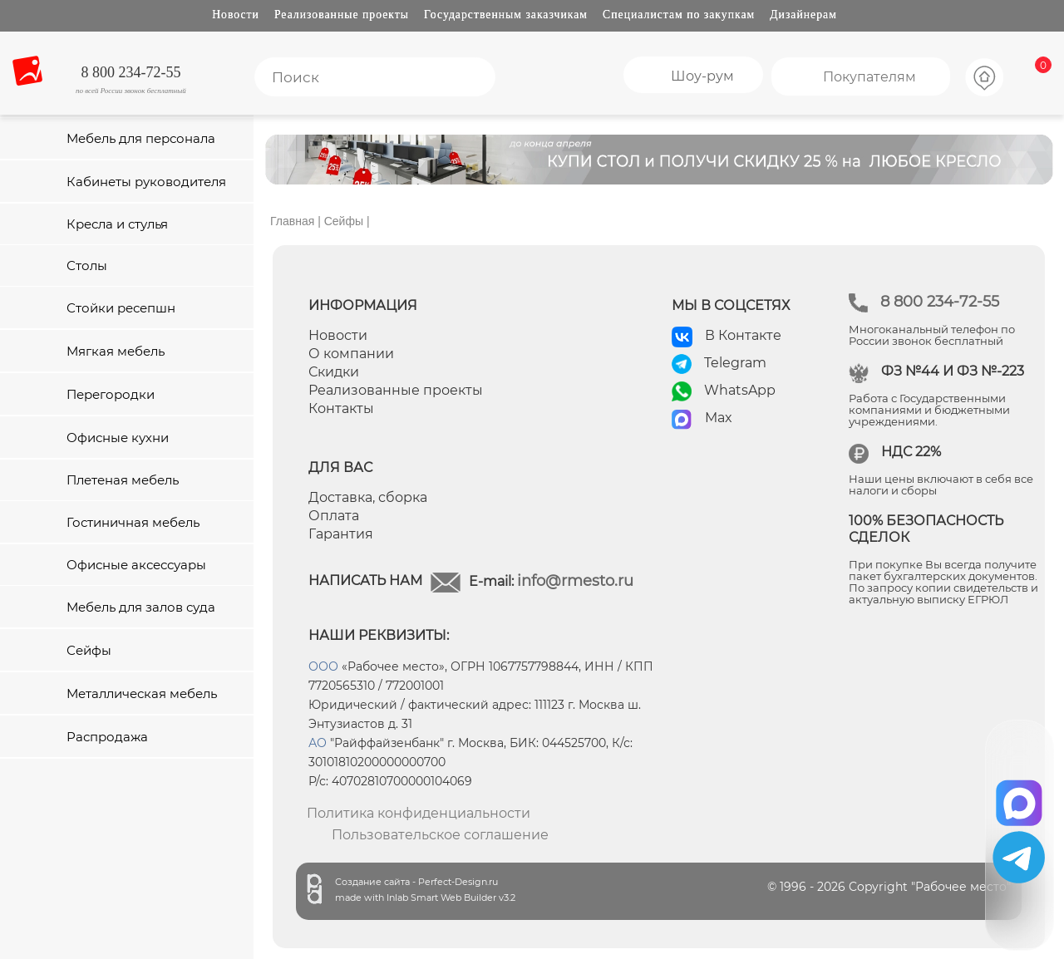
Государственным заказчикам (506, 14)
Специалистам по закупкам (679, 14)
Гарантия (340, 534)
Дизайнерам (803, 14)
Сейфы (343, 221)
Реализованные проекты (341, 14)
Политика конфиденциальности (418, 813)
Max (718, 417)
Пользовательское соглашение (440, 835)
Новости (235, 14)
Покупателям (869, 77)
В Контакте (743, 335)
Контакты (341, 408)
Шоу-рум (702, 76)
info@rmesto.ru (575, 581)
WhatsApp (740, 390)
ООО (323, 666)
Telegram (735, 363)
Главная (292, 221)
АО (317, 742)
